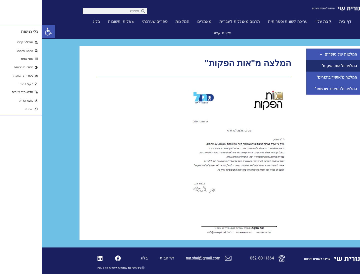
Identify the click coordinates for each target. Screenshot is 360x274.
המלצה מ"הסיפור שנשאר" (293, 89)
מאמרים (162, 21)
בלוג (54, 21)
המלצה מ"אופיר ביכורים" (295, 77)
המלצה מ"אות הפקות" (297, 66)
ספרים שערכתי (113, 21)
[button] (6, 31)
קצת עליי (281, 21)
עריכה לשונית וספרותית (246, 21)
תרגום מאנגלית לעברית (198, 21)
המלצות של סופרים (296, 54)
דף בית (303, 21)
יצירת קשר (180, 33)
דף (129, 258)
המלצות (140, 21)
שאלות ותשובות (79, 21)
